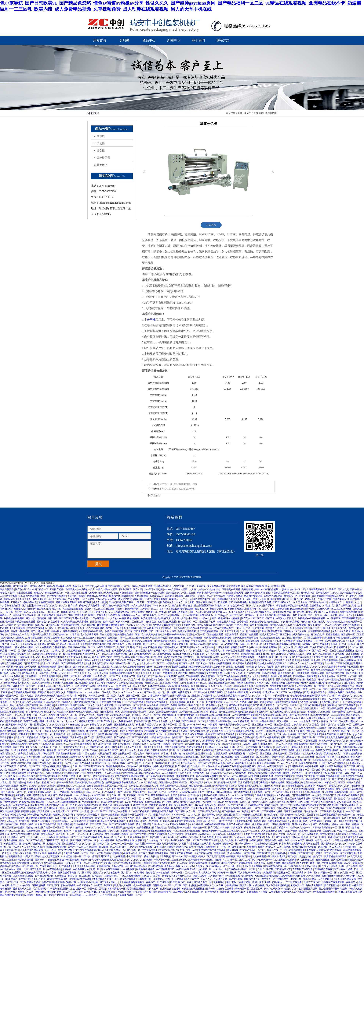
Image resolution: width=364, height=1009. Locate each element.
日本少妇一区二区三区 (153, 663)
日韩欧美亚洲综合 (320, 715)
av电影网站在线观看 (252, 814)
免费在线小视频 (244, 821)
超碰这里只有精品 (226, 621)
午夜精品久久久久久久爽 (211, 885)
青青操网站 (87, 650)
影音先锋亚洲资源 (136, 888)
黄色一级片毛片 (12, 673)
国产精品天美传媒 (35, 727)
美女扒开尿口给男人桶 (321, 647)
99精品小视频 (311, 766)
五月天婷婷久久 (61, 634)
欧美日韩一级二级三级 (251, 644)
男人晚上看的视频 (84, 682)
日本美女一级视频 (160, 670)
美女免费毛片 (246, 779)
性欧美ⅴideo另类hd (156, 612)
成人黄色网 (303, 863)
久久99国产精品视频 (29, 596)
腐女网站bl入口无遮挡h (27, 660)
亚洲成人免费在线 (344, 840)
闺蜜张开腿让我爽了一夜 (295, 773)
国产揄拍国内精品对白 (208, 657)
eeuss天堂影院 (338, 715)
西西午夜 (354, 589)
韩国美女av (62, 711)
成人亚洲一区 (79, 888)
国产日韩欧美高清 (206, 625)
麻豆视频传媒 (132, 608)
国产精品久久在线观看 (48, 621)
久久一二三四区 (77, 785)
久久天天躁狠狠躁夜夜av (259, 612)
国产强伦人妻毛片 (109, 882)
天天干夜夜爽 (220, 785)
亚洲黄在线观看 (50, 830)
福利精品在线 (256, 805)
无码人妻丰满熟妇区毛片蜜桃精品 (339, 660)
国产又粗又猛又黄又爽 (85, 798)
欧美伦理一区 (254, 608)
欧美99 (190, 702)
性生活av (192, 872)
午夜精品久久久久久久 (250, 695)
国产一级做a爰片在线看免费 (225, 618)
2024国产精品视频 (134, 801)
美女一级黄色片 (18, 705)
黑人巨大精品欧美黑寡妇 (113, 821)
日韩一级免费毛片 (208, 705)
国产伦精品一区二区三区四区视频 (131, 737)
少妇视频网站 (114, 689)
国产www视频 (31, 612)
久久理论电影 (196, 824)
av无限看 (224, 747)
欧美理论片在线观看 (304, 776)
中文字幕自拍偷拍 (24, 625)
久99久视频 (61, 818)
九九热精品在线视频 (73, 608)
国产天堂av (202, 663)
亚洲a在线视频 (269, 673)
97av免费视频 (62, 737)
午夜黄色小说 (54, 869)
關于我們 (198, 40)
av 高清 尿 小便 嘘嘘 (13, 666)
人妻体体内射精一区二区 (292, 589)
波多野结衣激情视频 (128, 599)
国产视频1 (172, 612)
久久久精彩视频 (207, 699)
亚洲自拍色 (196, 795)
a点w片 (188, 744)
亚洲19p (315, 708)
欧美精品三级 (129, 676)
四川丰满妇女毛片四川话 (218, 773)
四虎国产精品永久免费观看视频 (236, 863)
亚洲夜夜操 (60, 734)
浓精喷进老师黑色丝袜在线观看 (292, 605)
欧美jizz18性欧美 (150, 705)
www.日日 (131, 625)
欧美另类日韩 (244, 856)
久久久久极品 (170, 605)
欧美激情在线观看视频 (80, 879)
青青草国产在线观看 (348, 666)
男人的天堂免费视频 (336, 737)
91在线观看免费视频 (228, 737)
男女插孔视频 (65, 824)
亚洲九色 (133, 718)
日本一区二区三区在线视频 (338, 663)
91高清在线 (80, 821)
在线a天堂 (321, 727)
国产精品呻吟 (321, 686)
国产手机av (269, 605)
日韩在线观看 (311, 740)
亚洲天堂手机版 (294, 760)
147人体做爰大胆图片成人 (54, 657)
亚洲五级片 (193, 779)
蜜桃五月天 (267, 744)
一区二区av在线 (73, 592)
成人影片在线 (111, 592)
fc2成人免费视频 (19, 750)
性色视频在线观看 (167, 621)
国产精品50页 (307, 592)
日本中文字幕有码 (75, 679)
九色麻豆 (183, 612)
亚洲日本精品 (205, 753)
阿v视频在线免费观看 (179, 686)
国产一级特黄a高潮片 (195, 856)
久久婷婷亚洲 (146, 718)
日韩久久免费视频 (176, 702)
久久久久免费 (173, 818)
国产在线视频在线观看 (100, 644)
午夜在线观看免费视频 (160, 830)
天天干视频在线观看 (119, 612)
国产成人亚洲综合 (328, 866)
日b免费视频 (113, 615)
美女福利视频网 (14, 663)
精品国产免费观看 (253, 596)
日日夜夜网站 (107, 711)
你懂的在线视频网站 (349, 612)
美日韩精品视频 (125, 634)
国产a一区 (343, 596)
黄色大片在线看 (268, 615)
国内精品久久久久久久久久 (18, 599)
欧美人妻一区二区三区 (58, 750)
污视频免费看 (105, 753)
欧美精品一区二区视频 (157, 882)
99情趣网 (168, 673)
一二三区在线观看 (293, 882)
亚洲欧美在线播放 (337, 727)
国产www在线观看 (328, 612)
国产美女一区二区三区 (252, 618)
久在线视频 (74, 657)
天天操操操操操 (177, 637)
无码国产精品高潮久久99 (16, 682)
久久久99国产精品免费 (342, 592)
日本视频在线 (144, 879)
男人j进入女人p (118, 666)
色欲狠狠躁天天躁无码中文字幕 (318, 695)
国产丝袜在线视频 (343, 869)
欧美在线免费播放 (218, 682)
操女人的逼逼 (290, 734)
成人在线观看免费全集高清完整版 (127, 776)
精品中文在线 (118, 695)
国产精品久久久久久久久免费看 (277, 641)
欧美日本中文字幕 (102, 744)
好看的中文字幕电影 (57, 879)
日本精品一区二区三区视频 (328, 747)
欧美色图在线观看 (36, 628)
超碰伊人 (57, 641)
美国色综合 (96, 621)
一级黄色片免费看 (335, 692)
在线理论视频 (47, 705)
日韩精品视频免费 (26, 718)
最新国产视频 (85, 602)
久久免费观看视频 (245, 657)
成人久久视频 (100, 602)
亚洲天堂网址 (220, 789)
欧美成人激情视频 (187, 631)
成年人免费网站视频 (175, 747)
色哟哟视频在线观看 (67, 756)
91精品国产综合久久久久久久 (288, 792)
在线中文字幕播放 (284, 776)
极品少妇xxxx (263, 653)
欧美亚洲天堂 (11, 843)
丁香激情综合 (86, 818)
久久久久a (89, 727)
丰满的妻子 (100, 682)
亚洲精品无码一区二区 (11, 695)
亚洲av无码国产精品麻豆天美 (84, 711)
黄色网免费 (351, 708)
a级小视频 (309, 608)
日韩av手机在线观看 (41, 634)
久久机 (239, 866)
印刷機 (101, 143)
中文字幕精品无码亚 (30, 882)
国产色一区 (21, 589)
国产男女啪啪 (259, 699)
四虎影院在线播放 (174, 596)
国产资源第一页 (30, 866)
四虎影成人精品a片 (301, 824)
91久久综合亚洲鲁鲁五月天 (80, 734)
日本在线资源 (197, 653)
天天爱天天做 (294, 821)
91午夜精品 (119, 644)
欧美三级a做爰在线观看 (239, 824)
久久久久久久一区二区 (220, 686)
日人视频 (29, 695)
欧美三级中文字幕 (337, 769)
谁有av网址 (56, 631)
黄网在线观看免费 (38, 779)
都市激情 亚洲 (249, 766)
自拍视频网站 (146, 699)
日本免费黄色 (49, 615)
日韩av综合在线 (52, 702)
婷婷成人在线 (33, 827)
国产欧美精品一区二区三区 (156, 615)
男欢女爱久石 (286, 647)
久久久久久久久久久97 (130, 692)
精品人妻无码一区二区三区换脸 (276, 634)
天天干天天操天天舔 (97, 673)
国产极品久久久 (29, 673)
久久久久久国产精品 (155, 760)
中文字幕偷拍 (296, 692)
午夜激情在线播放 (178, 666)
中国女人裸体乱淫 (349, 805)
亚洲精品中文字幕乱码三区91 (174, 782)
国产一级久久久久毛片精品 (163, 631)
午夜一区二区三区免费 (129, 637)
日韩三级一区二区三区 (313, 737)
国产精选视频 (190, 885)
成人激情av (178, 892)
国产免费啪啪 (220, 599)
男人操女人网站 (126, 818)
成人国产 (59, 789)
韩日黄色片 (32, 747)
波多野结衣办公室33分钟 (291, 779)
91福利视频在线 (306, 859)
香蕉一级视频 (34, 756)
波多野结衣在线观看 (21, 763)
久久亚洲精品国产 (42, 792)
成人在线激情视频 (188, 753)
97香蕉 (14, 631)
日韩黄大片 (98, 875)
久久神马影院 (85, 872)
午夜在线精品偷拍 (224, 628)
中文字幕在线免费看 (10, 605)
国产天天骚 (350, 766)
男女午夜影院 (116, 670)
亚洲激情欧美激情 (47, 666)
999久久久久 (80, 673)
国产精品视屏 (294, 737)
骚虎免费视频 (323, 859)
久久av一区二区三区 (49, 612)
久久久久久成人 (237, 612)
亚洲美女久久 (47, 789)
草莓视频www (220, 612)
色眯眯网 (245, 708)
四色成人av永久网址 (295, 718)
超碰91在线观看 (180, 644)
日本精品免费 (272, 689)
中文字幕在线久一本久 (17, 634)
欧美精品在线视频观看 (322, 670)
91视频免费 (152, 708)
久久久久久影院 (302, 708)
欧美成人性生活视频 (71, 840)
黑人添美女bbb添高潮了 (250, 872)
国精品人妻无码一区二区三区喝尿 (95, 721)
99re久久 (157, 605)
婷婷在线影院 (140, 830)
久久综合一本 (304, 827)
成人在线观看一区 (261, 856)
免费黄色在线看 (195, 747)
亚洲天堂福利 (267, 702)
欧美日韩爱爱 (7, 589)
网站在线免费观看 (275, 731)
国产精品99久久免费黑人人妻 (16, 637)
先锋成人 (200, 866)
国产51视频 (304, 801)
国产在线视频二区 (202, 599)
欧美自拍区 (278, 718)
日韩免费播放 (60, 647)
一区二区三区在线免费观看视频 (339, 650)
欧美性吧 (296, 695)
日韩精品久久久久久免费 (299, 653)
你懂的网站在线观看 (155, 702)
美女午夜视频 (329, 734)
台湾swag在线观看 (107, 798)
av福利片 (12, 592)
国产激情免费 (179, 695)
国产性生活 (111, 708)
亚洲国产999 (150, 769)
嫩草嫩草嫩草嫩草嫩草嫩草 (111, 625)
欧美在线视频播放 (95, 679)
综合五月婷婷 (75, 660)
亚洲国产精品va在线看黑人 (63, 589)
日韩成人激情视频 (197, 679)
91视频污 (321, 785)
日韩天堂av (6, 692)
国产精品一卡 (252, 615)
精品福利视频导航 (329, 834)
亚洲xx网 (32, 744)
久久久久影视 (35, 653)
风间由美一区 (47, 737)
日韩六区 (225, 670)
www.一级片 (115, 686)
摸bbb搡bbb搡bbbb (221, 715)
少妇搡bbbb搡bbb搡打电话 (175, 634)
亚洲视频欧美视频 (323, 869)
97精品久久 (311, 599)
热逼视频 (103, 686)
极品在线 (115, 872)
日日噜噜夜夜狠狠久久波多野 (321, 589)
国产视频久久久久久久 (332, 843)
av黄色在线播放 (268, 721)
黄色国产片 (63, 715)
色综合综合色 (217, 608)
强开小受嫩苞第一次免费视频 (150, 592)
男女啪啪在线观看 (176, 779)
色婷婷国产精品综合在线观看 (20, 621)
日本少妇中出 (292, 769)
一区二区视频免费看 (133, 702)
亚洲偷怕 (250, 660)
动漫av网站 (283, 721)
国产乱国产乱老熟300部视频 (158, 756)
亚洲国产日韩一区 (338, 744)
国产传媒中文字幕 (127, 708)
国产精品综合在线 (318, 602)
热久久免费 (159, 789)
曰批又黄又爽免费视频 (181, 853)
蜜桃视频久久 (242, 763)
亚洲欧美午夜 (301, 647)
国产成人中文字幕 (151, 875)
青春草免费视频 (14, 721)
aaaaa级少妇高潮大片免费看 (260, 666)
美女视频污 (338, 811)
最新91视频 (352, 673)
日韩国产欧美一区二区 (260, 740)
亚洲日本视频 (220, 602)
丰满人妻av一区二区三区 (275, 692)
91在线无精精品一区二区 (74, 856)
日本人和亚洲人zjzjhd (35, 689)
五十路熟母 (184, 641)
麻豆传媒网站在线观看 (182, 608)
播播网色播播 (267, 670)
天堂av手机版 (311, 866)
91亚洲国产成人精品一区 (199, 882)
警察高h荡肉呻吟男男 (262, 776)
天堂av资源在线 (134, 644)
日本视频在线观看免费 (237, 692)
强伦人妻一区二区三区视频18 (83, 718)
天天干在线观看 (311, 843)
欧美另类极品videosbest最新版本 (303, 699)
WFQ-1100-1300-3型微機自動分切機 (179, 484)
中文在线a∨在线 (16, 808)
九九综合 (194, 837)
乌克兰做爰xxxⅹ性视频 (179, 827)
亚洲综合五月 (134, 647)
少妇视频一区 (329, 821)
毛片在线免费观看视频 (220, 663)
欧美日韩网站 (138, 612)
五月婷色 (260, 731)
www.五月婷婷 (149, 647)
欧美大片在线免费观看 (194, 660)
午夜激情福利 (356, 657)
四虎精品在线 (263, 750)
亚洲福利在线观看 (231, 589)
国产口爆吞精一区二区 (286, 666)
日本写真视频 (213, 653)
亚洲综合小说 (38, 760)
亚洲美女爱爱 (299, 847)
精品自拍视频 (228, 818)
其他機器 (102, 164)
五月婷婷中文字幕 (215, 650)
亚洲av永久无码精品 (36, 618)
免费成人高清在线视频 (331, 766)
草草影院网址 (318, 801)
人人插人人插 (196, 589)
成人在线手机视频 (291, 637)
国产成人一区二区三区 (346, 830)
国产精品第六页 (138, 834)
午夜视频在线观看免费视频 (312, 618)
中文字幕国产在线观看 (131, 734)
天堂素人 (316, 818)
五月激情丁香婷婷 (297, 650)
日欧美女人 (159, 879)
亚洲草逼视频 (333, 634)
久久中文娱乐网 (199, 808)
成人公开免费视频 (353, 863)
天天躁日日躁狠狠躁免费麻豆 (50, 695)
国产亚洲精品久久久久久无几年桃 (290, 602)
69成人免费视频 (43, 647)
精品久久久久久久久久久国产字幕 (60, 605)
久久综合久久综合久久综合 (41, 785)
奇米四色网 (222, 699)
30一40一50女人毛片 (89, 692)
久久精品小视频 (173, 866)
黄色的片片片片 (349, 699)
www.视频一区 (209, 801)
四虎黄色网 (237, 827)
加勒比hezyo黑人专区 (35, 608)
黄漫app (142, 708)
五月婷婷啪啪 (54, 843)
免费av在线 (109, 621)
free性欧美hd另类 (74, 727)
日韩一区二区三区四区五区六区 (343, 760)
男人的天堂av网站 (326, 676)
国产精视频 (212, 660)
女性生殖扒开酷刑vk (216, 673)
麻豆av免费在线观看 (236, 679)
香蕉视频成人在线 (102, 879)
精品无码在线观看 (58, 779)
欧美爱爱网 (93, 821)
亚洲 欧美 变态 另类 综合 (339, 801)
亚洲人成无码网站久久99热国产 (173, 843)
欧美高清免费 (136, 682)
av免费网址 (126, 830)
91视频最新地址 (102, 650)
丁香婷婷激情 (193, 676)
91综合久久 (295, 705)
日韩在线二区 (31, 641)
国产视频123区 (238, 892)
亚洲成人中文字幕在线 (143, 808)
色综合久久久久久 (324, 840)
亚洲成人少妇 (296, 599)
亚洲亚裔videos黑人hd (17, 724)
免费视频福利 (271, 644)
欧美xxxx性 (191, 850)
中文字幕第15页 (150, 850)
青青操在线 (271, 840)
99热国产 (164, 705)
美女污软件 (178, 744)
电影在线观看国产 (180, 808)
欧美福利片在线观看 (95, 615)
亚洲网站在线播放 (108, 731)
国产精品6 (125, 641)
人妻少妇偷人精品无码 (266, 843)
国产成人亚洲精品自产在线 (136, 689)
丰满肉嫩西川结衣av (160, 737)
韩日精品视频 (271, 589)
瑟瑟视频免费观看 (352, 850)
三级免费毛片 (232, 634)
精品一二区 (222, 740)
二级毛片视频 (325, 599)
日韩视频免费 (239, 773)
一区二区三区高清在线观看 (187, 830)
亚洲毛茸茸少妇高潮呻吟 (263, 763)
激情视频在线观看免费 (260, 602)
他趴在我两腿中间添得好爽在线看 (59, 882)
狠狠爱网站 (127, 596)
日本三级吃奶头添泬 (75, 724)
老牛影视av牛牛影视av (320, 773)
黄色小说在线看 (121, 744)
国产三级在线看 (164, 660)
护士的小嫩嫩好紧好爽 (186, 715)
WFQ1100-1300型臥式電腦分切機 (178, 488)
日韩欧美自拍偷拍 (318, 682)
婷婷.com (259, 589)
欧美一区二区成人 (243, 798)
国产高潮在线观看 (335, 673)
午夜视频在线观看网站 (59, 888)
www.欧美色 (243, 811)
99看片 (232, 699)
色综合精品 (243, 621)
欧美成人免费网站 (156, 834)
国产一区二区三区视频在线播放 (29, 798)
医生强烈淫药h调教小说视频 (208, 605)
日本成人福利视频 (121, 808)
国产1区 (308, 760)
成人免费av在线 (301, 634)
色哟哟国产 (178, 737)
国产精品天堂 (205, 763)
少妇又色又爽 (68, 637)
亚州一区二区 (175, 885)
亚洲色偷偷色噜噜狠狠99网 (141, 666)
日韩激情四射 (222, 837)
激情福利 (287, 676)
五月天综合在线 (153, 801)
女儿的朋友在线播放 (170, 888)
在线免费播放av (81, 869)
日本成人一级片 (262, 682)
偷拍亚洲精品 (352, 779)
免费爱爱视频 (144, 827)
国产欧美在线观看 (173, 657)
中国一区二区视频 (103, 801)
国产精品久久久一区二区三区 (181, 592)
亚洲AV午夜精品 (225, 625)
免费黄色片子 (38, 843)
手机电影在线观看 (76, 596)
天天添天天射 (220, 879)
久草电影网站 (349, 847)
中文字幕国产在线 (142, 892)
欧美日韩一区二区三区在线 (130, 621)
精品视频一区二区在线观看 (315, 644)
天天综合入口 (152, 682)
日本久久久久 (100, 612)
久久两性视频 (180, 673)
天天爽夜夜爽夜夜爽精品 (86, 699)
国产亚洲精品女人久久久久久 (340, 641)
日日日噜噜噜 (244, 699)
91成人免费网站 (106, 840)
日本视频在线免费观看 (333, 882)
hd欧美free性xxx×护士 (312, 782)
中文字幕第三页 (188, 763)
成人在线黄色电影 (313, 753)
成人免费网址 (31, 676)
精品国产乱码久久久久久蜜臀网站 (123, 628)
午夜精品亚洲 (211, 747)
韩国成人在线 (178, 670)
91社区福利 (255, 692)
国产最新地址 (185, 605)
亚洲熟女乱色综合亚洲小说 (27, 615)
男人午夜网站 (109, 769)
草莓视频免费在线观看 (347, 637)
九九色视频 (339, 653)
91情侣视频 (299, 875)
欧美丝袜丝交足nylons (106, 818)
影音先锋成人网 (96, 708)
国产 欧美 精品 (283, 837)
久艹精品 (167, 801)
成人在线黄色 (60, 731)
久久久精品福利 (197, 650)
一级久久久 (6, 853)
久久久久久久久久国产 (150, 673)
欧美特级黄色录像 (125, 840)
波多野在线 (219, 882)
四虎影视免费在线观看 (165, 641)
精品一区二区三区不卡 (29, 740)
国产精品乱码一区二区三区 (245, 670)
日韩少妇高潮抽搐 (322, 653)
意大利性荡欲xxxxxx (63, 821)
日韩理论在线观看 (273, 596)
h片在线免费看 (259, 708)
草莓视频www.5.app (132, 615)
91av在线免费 (163, 872)
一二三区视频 (7, 660)
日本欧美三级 (162, 699)
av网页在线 (263, 686)
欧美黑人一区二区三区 (180, 599)
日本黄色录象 (135, 837)
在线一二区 (211, 782)
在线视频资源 (247, 756)
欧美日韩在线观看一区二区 (119, 631)
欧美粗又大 (351, 882)
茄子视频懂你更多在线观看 (119, 782)
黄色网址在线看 (202, 718)
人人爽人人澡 (179, 618)
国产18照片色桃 (216, 679)
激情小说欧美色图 (15, 686)
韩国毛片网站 (48, 711)
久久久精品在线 (46, 744)
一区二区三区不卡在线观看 (77, 763)
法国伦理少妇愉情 (261, 882)
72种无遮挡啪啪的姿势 (243, 715)
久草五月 (139, 602)
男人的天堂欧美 (175, 834)
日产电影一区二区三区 (17, 679)
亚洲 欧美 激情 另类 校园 (258, 592)
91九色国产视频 (67, 776)
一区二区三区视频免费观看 (209, 702)
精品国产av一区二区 (10, 650)
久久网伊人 (72, 808)
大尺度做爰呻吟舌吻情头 (324, 596)
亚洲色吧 (292, 801)
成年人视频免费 (194, 637)
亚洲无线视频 (260, 782)
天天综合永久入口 (178, 650)
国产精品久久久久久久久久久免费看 (288, 625)
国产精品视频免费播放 (207, 776)
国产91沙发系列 (227, 821)
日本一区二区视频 (248, 631)
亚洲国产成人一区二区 (116, 785)
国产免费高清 (141, 631)
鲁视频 (79, 827)
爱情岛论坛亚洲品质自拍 (288, 679)
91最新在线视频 (197, 673)
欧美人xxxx (47, 686)
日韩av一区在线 (65, 782)
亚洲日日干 (162, 666)
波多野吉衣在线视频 (99, 892)
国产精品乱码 (323, 592)
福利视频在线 (15, 856)
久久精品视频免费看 (76, 708)
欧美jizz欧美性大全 (151, 628)
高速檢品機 (103, 157)
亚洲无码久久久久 (139, 744)
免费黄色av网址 (89, 686)
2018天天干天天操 (229, 631)
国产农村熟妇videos (32, 605)
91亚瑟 (322, 628)
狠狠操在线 (151, 621)
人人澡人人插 (228, 657)
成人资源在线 (181, 805)
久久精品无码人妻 (90, 657)
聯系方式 (223, 40)
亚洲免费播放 (50, 653)
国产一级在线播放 (110, 814)
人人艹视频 (175, 721)
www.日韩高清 (38, 679)
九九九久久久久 (236, 599)
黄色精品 (112, 637)
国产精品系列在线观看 (72, 663)
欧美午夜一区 (269, 879)
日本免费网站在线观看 (62, 682)
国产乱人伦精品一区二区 (67, 686)
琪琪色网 (55, 856)
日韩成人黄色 (281, 747)
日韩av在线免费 (272, 888)
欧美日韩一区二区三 (207, 821)
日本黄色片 (296, 879)
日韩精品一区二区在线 (295, 631)
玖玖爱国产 (11, 879)
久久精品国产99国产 (329, 702)
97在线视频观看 (76, 615)
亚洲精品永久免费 (17, 744)
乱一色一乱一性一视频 (165, 692)
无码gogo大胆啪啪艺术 (88, 814)
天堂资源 (182, 679)
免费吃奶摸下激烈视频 (82, 653)
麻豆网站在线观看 (282, 612)
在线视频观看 (34, 830)
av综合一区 (52, 628)
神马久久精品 (242, 625)
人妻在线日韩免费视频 (159, 695)
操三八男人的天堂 (40, 631)
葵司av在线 (19, 747)
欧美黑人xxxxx (353, 602)
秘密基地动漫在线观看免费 (286, 682)
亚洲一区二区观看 (62, 866)
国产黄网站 (334, 682)
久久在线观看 (173, 689)
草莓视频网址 (342, 792)
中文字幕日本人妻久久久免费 (72, 644)
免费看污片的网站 (249, 702)
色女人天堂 (279, 760)
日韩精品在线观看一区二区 (285, 592)
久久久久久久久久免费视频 (100, 705)
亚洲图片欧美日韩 (17, 653)
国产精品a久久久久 (152, 724)
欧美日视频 (252, 599)
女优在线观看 (118, 856)
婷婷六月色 (311, 628)
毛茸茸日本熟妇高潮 (34, 721)
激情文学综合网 (138, 711)
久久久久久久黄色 (341, 631)
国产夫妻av (293, 856)
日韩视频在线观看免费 (304, 676)
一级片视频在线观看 (23, 647)
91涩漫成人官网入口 (286, 618)
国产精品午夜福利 (238, 602)
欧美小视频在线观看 (314, 692)
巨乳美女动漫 (213, 811)
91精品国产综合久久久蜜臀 (187, 801)
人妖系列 (121, 647)
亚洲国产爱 (92, 670)
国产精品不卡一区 (55, 679)
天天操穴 (316, 660)
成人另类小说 (53, 721)
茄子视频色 (62, 785)
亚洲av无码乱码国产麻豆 (121, 602)
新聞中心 (173, 40)
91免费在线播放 (251, 641)
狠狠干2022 (73, 850)
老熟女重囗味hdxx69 (145, 843)
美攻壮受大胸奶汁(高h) (97, 663)
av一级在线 (204, 618)
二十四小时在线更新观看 (79, 744)
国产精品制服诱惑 (9, 785)
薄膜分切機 (271, 113)
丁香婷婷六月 (188, 625)
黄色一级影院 (339, 711)
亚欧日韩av (232, 882)
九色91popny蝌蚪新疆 (213, 769)
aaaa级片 (344, 657)
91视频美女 (152, 805)
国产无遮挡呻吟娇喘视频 (245, 637)
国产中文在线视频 (77, 779)
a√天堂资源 (61, 875)
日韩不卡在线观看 (259, 625)
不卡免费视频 (172, 740)
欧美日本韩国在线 (180, 795)
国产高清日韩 (331, 657)
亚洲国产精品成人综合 (136, 866)
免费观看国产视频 (142, 789)
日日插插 (305, 621)
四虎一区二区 (172, 763)
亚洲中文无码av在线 (92, 592)
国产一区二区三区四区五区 (92, 689)
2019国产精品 (315, 650)
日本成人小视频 (169, 753)
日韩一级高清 (123, 779)
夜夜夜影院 (245, 882)
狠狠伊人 (265, 676)
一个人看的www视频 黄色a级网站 (123, 618)
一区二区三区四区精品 (279, 724)
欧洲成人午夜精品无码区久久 (49, 592)
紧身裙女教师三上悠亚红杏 (244, 647)
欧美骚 (11, 734)
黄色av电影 (110, 747)
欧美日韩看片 (78, 705)
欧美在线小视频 (291, 715)
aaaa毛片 (4, 705)
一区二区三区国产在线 (204, 621)
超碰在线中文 (30, 602)
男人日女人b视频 (134, 756)
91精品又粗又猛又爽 (106, 599)
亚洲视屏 (80, 670)
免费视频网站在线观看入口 (123, 673)
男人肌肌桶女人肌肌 (54, 808)
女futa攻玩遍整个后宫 (168, 769)
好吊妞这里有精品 (303, 641)
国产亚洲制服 (86, 801)
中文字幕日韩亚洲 (214, 692)
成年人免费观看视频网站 (130, 769)
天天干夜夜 (50, 850)
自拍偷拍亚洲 (300, 615)
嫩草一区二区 (346, 615)
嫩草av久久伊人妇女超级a (148, 634)
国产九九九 (343, 589)
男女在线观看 (141, 596)
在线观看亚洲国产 (106, 647)
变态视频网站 (340, 599)
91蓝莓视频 (75, 895)
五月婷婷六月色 (101, 843)
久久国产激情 (291, 830)
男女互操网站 (35, 773)
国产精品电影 (294, 834)
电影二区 (271, 847)
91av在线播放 (261, 875)
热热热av (131, 827)
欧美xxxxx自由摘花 (21, 885)
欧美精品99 (114, 596)
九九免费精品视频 (308, 702)
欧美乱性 (62, 850)
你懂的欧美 (283, 879)
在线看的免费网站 (268, 647)
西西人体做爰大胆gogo (202, 628)
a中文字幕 (192, 618)
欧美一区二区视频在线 (223, 718)
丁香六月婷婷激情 (252, 834)
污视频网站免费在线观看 (32, 801)
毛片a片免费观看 (314, 885)
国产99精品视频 (110, 641)
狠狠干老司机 (40, 599)
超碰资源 (224, 892)
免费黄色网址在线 (185, 776)
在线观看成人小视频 (319, 605)
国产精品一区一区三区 (52, 827)
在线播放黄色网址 (234, 592)
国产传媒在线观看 (243, 792)
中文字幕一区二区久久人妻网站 (75, 676)
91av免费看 (327, 792)
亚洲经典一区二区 (204, 596)
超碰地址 (323, 744)
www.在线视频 (88, 625)
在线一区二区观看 (330, 699)
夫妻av (69, 798)
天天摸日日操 (266, 599)
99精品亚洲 (265, 718)
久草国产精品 (152, 602)
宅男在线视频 (231, 644)
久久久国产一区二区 (247, 830)
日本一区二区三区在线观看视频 (111, 653)
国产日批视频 (145, 847)
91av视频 (4, 814)
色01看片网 (276, 676)
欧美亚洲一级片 (341, 773)
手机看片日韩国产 (109, 750)
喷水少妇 (40, 625)
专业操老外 (305, 596)
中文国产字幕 (247, 850)
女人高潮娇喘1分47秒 (74, 773)
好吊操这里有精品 (52, 773)
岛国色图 (298, 866)
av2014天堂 (61, 660)
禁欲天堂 (107, 805)
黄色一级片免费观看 (89, 605)
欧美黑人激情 (221, 753)
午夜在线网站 (343, 756)
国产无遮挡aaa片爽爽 (229, 711)
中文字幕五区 (334, 618)
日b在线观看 (125, 589)
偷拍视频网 (329, 637)
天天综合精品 (264, 769)
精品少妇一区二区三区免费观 (163, 792)
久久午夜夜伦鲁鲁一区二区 (194, 682)
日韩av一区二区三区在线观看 (100, 608)
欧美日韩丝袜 (343, 718)
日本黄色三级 (53, 625)
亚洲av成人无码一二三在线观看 (88, 618)
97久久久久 (256, 605)
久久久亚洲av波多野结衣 (175, 824)
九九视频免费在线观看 (285, 859)
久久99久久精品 (199, 686)
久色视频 (305, 660)
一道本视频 (23, 657)
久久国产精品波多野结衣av (271, 727)
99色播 (348, 608)
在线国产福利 (161, 650)
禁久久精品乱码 (108, 634)
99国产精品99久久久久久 (72, 628)
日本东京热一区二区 (99, 695)
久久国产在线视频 (341, 605)
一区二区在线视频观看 (212, 634)
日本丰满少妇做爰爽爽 (126, 699)
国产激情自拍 (49, 756)
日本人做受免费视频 (193, 734)
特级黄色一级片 (86, 589)
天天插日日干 (66, 673)
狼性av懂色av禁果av (223, 763)
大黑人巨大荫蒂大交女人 (13, 756)
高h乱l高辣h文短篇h (337, 621)
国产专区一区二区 (149, 608)
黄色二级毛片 (318, 621)
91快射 (232, 682)
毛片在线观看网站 (95, 628)
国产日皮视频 (196, 805)
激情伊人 (311, 731)
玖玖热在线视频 (245, 682)
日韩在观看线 (353, 653)
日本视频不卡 (341, 647)
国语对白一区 (54, 608)
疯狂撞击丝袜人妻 (40, 805)
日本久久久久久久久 (153, 747)
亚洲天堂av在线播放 (142, 641)
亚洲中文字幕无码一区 (41, 734)
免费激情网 (247, 589)
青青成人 (357, 827)
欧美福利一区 (216, 644)
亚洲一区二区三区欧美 (178, 789)
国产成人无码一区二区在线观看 (244, 673)
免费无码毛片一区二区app (212, 615)
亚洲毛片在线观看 (235, 666)
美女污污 (121, 747)
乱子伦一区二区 (12, 847)
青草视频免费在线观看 (25, 692)
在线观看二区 (140, 792)
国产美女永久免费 (277, 699)
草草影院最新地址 (70, 625)
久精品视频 (118, 866)
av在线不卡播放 (181, 653)
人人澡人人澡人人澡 (31, 847)
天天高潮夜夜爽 (350, 618)
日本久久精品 (356, 647)
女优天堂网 (31, 666)
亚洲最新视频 (248, 653)
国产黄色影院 (159, 827)
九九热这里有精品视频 (226, 695)
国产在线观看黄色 (162, 892)
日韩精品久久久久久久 (244, 686)
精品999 (146, 670)
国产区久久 (127, 872)
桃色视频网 (181, 798)
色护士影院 (11, 596)
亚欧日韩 (252, 773)
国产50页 (132, 847)
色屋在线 (312, 847)
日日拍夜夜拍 (348, 682)
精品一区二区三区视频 (260, 753)
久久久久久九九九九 (337, 628)
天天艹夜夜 (105, 660)
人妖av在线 (211, 766)
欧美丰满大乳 (55, 853)
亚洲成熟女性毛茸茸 (73, 747)
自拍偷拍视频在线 (273, 866)
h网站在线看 (48, 753)
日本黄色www (261, 711)
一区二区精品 (162, 718)
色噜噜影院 (168, 715)
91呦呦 (64, 612)
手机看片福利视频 (145, 869)
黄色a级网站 (260, 821)
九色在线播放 (73, 650)
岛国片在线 (183, 628)
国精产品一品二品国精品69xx (235, 776)
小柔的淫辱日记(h (282, 695)
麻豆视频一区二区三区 (352, 634)
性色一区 (194, 634)
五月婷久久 (16, 602)
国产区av (148, 692)
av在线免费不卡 (265, 859)
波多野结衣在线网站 (129, 863)
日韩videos (157, 676)
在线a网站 (101, 637)
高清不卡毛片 (40, 795)
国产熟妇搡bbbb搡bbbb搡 (305, 612)
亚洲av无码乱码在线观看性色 (89, 782)
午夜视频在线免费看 (14, 618)
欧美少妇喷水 (315, 625)
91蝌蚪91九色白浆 (22, 853)
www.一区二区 (231, 702)
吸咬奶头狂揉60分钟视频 (155, 637)
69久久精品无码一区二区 (236, 605)
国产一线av (221, 641)
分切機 (124, 40)
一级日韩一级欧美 (13, 612)
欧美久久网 (269, 834)
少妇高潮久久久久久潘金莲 (285, 660)
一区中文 (319, 641)
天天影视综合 (245, 782)
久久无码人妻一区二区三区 (329, 608)
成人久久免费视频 (253, 866)
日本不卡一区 (181, 708)
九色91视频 (157, 657)
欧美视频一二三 (347, 814)
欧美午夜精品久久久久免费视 (308, 657)
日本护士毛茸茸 (266, 679)
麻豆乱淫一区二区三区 (80, 612)
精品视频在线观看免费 (270, 773)
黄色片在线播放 (351, 625)
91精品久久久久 (336, 602)
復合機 (101, 150)
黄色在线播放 (126, 592)
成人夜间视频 (167, 766)
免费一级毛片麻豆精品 (201, 602)
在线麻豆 (356, 785)
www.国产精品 (352, 811)
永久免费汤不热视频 (174, 676)
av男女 (99, 589)
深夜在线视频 (70, 631)
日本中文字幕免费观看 (270, 631)
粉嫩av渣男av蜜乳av (168, 647)
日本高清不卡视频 (327, 679)
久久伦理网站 (297, 628)
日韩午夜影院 (210, 711)
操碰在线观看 (111, 589)
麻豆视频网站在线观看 (167, 731)
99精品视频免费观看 (52, 740)
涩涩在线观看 (25, 592)
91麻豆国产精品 (235, 615)
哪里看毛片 (177, 615)
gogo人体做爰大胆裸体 (229, 814)
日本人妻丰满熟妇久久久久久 (334, 740)
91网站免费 (56, 763)
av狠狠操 (119, 801)
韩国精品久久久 (252, 879)
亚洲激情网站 (170, 837)
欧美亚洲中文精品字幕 (245, 663)
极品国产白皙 (49, 782)
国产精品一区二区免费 (190, 711)
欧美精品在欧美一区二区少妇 (125, 663)
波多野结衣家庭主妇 (235, 608)
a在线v (23, 785)
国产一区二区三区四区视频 (157, 644)
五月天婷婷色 (77, 737)
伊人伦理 (92, 856)
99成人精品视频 (307, 727)
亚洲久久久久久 (128, 750)
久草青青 (74, 634)
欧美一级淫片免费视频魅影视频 (269, 737)
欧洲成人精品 (310, 879)
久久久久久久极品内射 (146, 782)
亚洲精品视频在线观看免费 (289, 608)
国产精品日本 (281, 827)
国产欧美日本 (166, 805)
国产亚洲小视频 (80, 892)
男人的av (187, 724)
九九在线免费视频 (162, 653)
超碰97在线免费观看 (66, 602)
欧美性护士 (189, 657)
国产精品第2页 (271, 814)
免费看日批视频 (23, 795)
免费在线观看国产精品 (91, 850)
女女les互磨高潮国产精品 (232, 660)
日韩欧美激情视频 (29, 789)
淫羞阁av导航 (318, 673)
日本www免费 (91, 660)
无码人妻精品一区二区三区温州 (102, 740)
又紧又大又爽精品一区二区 (141, 660)
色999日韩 (220, 596)
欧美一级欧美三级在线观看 (197, 760)
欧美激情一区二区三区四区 (113, 847)
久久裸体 (252, 679)
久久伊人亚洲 (144, 625)
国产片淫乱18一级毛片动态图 (148, 589)
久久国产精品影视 (290, 621)
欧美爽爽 (244, 689)
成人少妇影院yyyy (305, 750)
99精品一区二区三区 (335, 782)
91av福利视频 (191, 615)
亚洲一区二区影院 (209, 779)
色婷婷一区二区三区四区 (343, 644)
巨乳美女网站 (188, 689)
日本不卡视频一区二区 (123, 763)
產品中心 (149, 40)
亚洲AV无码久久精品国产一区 (336, 724)
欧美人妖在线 (235, 641)
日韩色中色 (220, 853)
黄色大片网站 (151, 856)
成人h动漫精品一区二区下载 (241, 853)
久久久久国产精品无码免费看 (28, 702)
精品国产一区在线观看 (132, 814)
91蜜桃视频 (259, 885)
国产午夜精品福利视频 (15, 773)
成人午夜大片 (47, 660)
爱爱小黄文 (106, 657)
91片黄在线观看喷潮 (141, 605)
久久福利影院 (128, 869)
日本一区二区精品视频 (200, 612)
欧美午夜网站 (158, 818)
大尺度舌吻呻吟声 (49, 676)
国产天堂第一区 (38, 869)
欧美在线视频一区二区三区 (174, 785)
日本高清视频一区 (116, 888)
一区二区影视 (88, 599)
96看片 (197, 744)
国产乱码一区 (133, 850)
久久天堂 (35, 657)
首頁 (240, 113)
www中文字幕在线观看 (176, 589)
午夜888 (120, 608)
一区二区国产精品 (332, 625)
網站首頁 (99, 40)
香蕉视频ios (205, 715)
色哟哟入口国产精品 (97, 596)
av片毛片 (281, 834)
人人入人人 (253, 676)
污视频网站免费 (35, 808)
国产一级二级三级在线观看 (99, 737)
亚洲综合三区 (169, 628)
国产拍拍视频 (49, 766)
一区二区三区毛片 (22, 715)
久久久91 (266, 818)
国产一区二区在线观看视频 (154, 599)
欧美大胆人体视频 (123, 657)
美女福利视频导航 (55, 798)
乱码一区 (164, 608)
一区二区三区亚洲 (85, 637)
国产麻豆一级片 (186, 663)
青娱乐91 (62, 615)
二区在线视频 (94, 641)
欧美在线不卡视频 (48, 673)
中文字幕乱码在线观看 (319, 631)
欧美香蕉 (20, 711)
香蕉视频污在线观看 (289, 644)
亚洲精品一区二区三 (136, 695)
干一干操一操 (224, 847)
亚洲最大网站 (281, 599)
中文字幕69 (281, 650)
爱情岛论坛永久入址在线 (172, 850)
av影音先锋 (171, 663)
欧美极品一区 (291, 596)
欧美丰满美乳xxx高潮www (210, 592)
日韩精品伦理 (174, 760)
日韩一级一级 (118, 795)
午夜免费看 (74, 599)
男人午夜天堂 (257, 689)
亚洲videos (136, 779)
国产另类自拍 (184, 621)
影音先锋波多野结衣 (109, 760)
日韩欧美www (160, 885)
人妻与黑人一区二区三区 (276, 705)
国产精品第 (33, 705)
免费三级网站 (112, 727)
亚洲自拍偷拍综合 (57, 599)
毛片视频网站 (144, 740)
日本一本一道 (200, 724)
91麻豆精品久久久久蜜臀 (100, 724)
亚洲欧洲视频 (293, 782)
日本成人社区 (197, 766)
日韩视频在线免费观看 (140, 653)
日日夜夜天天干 (32, 663)
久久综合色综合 (212, 589)
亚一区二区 (46, 641)
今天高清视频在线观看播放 (75, 621)
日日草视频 (269, 608)
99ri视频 (177, 660)
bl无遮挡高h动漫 (37, 750)
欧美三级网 (256, 705)
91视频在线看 (265, 760)
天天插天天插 (50, 824)
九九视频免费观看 (210, 670)
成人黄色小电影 (260, 824)
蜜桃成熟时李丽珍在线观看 (46, 637)
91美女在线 (25, 879)
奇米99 (304, 682)
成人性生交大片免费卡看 (200, 695)
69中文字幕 (240, 676)
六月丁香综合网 (222, 750)
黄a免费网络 (69, 814)
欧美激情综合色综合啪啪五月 (156, 618)
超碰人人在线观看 (341, 824)
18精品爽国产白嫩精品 (229, 766)
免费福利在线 (279, 818)
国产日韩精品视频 (332, 689)
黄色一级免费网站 (312, 821)
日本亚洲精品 (231, 689)
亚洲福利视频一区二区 (124, 753)
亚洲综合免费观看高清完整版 (239, 731)
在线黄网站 (46, 866)
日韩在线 (189, 596)
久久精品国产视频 (46, 644)
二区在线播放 (284, 847)
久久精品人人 (157, 596)
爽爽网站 (57, 814)
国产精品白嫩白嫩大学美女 (166, 625)
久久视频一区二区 (262, 792)
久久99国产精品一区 (38, 589)
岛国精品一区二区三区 (59, 618)
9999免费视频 (72, 859)
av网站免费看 (163, 808)
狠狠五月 (270, 618)
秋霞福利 (140, 840)
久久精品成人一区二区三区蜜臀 (298, 756)
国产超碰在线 (309, 679)
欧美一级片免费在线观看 (53, 596)
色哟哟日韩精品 (235, 596)
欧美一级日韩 (143, 818)
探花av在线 (24, 843)
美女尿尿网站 (329, 705)
